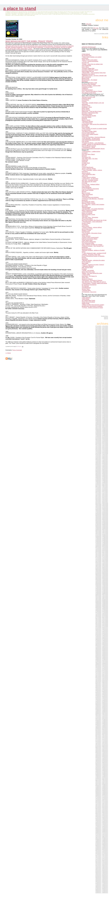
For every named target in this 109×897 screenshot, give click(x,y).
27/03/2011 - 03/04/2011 (101, 696)
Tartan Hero (85, 277)
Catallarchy (85, 88)
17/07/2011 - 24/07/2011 (101, 717)
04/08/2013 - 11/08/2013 (101, 839)
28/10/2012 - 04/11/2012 (101, 801)
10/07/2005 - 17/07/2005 (101, 366)
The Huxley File (86, 157)
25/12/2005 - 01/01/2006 (101, 391)
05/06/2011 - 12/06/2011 (101, 709)
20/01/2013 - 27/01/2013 (101, 816)
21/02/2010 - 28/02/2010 (101, 638)
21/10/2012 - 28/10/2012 (101, 799)
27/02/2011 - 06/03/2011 (101, 691)
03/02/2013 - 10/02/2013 (101, 818)
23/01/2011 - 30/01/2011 (101, 686)
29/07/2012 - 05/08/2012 (101, 784)
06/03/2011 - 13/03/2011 (101, 692)
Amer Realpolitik (86, 65)
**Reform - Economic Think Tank (91, 254)
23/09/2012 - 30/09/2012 (101, 794)
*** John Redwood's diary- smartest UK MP (94, 253)
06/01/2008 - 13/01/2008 (101, 504)
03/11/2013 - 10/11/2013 (101, 855)
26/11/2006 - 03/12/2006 (101, 448)
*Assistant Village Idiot (88, 68)
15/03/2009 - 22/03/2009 (101, 575)
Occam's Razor (86, 223)
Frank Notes (85, 135)
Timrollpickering (86, 287)
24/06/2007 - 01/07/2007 (101, 484)
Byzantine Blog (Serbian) (89, 84)
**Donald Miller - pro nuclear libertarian (93, 208)
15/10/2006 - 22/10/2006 (101, 440)
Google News (104, 316)
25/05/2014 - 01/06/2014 (101, 887)
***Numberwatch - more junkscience (92, 221)
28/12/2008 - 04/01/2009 (101, 561)
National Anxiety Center (88, 214)
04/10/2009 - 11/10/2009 (101, 612)
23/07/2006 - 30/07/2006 (101, 426)
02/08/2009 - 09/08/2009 (101, 601)
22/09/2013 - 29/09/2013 (101, 848)
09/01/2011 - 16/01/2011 (101, 683)
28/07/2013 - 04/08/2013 (101, 838)
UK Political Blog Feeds (88, 300)
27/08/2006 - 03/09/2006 (101, 431)
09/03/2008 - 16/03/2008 (101, 515)
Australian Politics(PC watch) (90, 70)
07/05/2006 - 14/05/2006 (101, 415)
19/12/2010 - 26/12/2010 (101, 680)
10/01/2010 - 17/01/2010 (101, 630)
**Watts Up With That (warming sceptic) (93, 304)
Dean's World (85, 108)
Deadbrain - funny (87, 107)
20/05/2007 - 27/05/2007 (101, 477)
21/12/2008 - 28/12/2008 (101, 560)
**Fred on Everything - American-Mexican (93, 137)
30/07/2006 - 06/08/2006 (101, 428)
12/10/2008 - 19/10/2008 (101, 548)
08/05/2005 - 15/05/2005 (101, 359)
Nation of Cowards (87, 213)
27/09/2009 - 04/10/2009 (101, 611)
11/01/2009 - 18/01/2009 (101, 564)
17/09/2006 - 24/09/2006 (101, 435)
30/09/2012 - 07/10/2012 (101, 795)
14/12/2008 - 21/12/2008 (101, 559)
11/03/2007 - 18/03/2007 (101, 466)
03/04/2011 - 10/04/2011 (101, 697)
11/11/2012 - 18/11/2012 (101, 803)
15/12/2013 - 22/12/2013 (101, 863)
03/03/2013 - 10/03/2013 (101, 824)
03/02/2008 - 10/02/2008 (101, 509)
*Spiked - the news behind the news (92, 273)
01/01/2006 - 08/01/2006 (101, 392)
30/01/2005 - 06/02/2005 (101, 341)
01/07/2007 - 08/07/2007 (101, 485)
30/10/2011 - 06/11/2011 (101, 734)
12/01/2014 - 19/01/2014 (101, 867)
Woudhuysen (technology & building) (92, 306)
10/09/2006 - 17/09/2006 (101, 434)
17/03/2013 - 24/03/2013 (101, 826)
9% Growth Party (86, 55)
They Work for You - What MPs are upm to (94, 282)
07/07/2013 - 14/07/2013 (101, 834)
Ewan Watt (85, 125)
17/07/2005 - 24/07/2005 (101, 368)
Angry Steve (85, 67)
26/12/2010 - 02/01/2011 (101, 681)
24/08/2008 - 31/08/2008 (101, 540)
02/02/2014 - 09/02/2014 (101, 871)
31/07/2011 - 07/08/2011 (101, 719)
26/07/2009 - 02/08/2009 (101, 599)
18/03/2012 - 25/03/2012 (101, 760)
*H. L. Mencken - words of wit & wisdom (93, 204)
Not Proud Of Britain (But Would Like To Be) (94, 220)
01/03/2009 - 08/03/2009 (101, 573)
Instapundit (85, 160)
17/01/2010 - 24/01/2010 (101, 631)
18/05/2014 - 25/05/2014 (101, 886)
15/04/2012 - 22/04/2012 (101, 765)
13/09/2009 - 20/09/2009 (101, 608)
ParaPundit (85, 234)
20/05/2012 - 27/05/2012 (101, 771)
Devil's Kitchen (86, 110)
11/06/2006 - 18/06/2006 (101, 421)
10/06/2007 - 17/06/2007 (101, 481)
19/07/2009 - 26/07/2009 (101, 598)
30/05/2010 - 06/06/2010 (101, 655)
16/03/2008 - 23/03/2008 (101, 517)
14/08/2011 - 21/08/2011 (101, 722)
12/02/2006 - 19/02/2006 (101, 400)
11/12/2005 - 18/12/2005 (101, 388)
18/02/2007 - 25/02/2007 (101, 462)
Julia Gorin (85, 176)
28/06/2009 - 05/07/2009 (101, 594)
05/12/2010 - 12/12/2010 (101, 677)
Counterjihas (85, 100)
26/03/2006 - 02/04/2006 (101, 407)
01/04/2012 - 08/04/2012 (101, 762)
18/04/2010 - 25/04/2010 (101, 648)
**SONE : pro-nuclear (88, 270)
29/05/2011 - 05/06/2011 (101, 708)
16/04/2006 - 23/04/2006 (101, 411)
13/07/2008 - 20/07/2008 (101, 532)
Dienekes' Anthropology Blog (90, 112)
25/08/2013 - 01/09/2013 (101, 843)
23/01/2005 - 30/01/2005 (101, 340)
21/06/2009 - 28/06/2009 (101, 593)
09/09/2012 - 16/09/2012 (101, 792)
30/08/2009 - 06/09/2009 (101, 606)
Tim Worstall (85, 286)
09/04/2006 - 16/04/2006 (101, 410)
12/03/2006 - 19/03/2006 (101, 405)
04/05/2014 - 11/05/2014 (101, 883)
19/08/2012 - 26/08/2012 (101, 788)
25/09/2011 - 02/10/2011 (101, 728)
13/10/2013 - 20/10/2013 (101, 852)
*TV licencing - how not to (89, 292)
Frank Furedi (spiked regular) (90, 134)
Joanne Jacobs (86, 173)
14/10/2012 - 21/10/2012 (101, 798)
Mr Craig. (96, 28)
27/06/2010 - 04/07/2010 (101, 661)
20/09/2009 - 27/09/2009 (101, 610)
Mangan (84, 191)
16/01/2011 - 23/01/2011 (101, 685)
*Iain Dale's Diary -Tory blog (89, 158)
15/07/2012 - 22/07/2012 (101, 781)
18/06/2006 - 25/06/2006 (101, 422)
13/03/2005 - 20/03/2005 (101, 349)
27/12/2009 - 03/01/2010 (101, 627)
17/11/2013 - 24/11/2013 (101, 858)
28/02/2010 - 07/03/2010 (101, 639)
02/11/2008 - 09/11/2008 (101, 552)
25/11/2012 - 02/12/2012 (101, 806)
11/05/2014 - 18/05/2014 (101, 885)
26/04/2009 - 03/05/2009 (101, 583)
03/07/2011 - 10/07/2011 (101, 714)
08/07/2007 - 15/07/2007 (101, 486)
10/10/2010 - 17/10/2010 (101, 667)
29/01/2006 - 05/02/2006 (101, 397)
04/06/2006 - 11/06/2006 (101, 420)
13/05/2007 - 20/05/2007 (101, 476)
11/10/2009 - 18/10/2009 (101, 613)
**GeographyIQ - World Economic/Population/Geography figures (93, 148)
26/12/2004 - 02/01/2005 (101, 335)
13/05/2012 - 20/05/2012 (101, 770)
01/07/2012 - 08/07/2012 (101, 779)
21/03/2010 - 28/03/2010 (101, 643)
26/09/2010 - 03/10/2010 (101, 664)
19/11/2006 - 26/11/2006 (101, 447)
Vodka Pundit (85, 303)
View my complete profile (101, 33)
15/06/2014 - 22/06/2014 (101, 891)
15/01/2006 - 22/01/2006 (101, 394)
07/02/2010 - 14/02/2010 (101, 635)
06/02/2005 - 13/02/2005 (101, 342)
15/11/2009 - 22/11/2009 (101, 620)
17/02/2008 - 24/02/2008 (101, 512)
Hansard (84, 155)
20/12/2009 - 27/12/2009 (101, 626)
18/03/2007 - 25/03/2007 (101, 467)
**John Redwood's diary (88, 174)
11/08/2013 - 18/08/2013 (101, 840)
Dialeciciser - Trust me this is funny (91, 111)
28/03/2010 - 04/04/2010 (101, 644)
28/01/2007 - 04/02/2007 (101, 458)
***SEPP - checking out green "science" (93, 264)
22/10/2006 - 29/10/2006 (101, 442)
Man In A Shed (86, 193)
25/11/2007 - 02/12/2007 (101, 496)
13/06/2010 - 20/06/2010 (101, 658)
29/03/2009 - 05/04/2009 (101, 578)
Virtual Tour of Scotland (88, 302)
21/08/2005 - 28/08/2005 (101, 374)
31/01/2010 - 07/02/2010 (101, 634)
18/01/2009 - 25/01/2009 (101, 565)
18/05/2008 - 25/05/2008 (101, 522)
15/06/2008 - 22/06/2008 (101, 527)
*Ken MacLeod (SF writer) (89, 181)
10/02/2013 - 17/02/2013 (101, 820)
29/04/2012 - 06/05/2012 (101, 767)
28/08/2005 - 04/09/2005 (101, 375)
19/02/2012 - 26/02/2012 (101, 755)
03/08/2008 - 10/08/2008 (101, 536)
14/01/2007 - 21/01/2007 (101, 456)
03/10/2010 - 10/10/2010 (101, 666)
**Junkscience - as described (90, 178)
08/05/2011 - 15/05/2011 (101, 704)
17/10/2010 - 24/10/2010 (101, 668)
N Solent (84, 269)
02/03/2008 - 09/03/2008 (101, 514)
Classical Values (86, 98)
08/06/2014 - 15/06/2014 (101, 890)
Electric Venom (86, 120)
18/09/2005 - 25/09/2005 (101, 378)
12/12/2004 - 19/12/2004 (101, 332)
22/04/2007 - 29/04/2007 (101, 472)
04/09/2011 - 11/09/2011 (101, 724)
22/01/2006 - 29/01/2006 (101, 396)
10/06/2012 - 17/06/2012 (101, 775)
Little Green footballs (87, 190)
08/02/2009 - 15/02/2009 (101, 569)
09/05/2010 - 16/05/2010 (101, 652)
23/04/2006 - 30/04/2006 (101, 412)
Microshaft (85, 206)
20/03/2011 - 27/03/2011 (101, 695)
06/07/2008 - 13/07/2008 (101, 531)
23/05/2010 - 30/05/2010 (101, 654)
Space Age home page (88, 271)
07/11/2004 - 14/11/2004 (101, 326)
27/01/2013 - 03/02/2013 (101, 817)
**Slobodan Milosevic (88, 266)
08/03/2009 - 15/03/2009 (101, 574)
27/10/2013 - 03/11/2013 (101, 854)
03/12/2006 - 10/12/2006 (101, 449)
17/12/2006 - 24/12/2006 (101, 452)
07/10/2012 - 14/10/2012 (101, 797)
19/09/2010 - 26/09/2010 (101, 663)
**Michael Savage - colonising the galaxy (93, 260)
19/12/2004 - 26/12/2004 (101, 333)
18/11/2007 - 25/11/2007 (101, 495)
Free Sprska (85, 141)
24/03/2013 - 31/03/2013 (101, 827)
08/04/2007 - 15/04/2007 (101, 471)
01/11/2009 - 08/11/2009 (101, 617)
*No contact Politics (87, 218)
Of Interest (85, 224)
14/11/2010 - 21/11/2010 (101, 673)
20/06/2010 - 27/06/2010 (101, 659)
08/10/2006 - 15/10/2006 (101, 439)
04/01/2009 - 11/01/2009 (101, 562)
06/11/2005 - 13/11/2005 (101, 382)
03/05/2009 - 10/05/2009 (101, 584)
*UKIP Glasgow (86, 297)
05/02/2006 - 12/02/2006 (101, 398)
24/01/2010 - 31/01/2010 (101, 633)
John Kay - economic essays (90, 180)
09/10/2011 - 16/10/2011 (101, 731)
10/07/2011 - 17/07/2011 (101, 715)
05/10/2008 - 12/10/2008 (101, 547)
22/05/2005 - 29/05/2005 (101, 361)
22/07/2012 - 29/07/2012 (101, 783)
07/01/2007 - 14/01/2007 (101, 454)
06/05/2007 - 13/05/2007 (101, 475)
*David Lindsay (86, 105)
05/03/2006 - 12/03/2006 (101, 403)
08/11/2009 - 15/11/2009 (101, 619)
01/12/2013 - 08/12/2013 (101, 860)
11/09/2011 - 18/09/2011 (101, 725)
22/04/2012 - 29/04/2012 (101, 766)
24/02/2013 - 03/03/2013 (101, 822)
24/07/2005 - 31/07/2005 (101, 369)
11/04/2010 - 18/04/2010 (101, 647)
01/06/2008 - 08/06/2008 (101, 524)
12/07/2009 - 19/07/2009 (101, 597)
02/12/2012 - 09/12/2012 (101, 807)
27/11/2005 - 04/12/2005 (101, 386)
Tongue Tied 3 (86, 289)
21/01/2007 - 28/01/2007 (101, 457)
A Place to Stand (19, 8)
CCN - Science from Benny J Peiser (92, 91)
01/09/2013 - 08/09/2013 (101, 844)
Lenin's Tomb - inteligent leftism (90, 184)
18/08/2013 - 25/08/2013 (101, 841)
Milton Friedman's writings (89, 210)
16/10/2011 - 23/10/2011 (101, 732)
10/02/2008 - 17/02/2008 (101, 510)
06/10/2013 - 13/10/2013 (101, 850)
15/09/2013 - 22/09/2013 (101, 846)
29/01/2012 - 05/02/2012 (101, 751)
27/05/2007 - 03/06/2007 (101, 478)
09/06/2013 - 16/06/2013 (101, 829)
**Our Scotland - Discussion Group (91, 233)
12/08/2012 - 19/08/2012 (101, 787)
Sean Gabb (85, 263)
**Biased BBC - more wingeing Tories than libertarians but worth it (94, 73)
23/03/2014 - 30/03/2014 (101, 880)
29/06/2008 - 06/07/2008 (101, 529)
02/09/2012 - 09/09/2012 (101, 790)
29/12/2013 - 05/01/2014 (101, 866)
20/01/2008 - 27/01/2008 (101, 506)
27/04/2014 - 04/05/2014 (101, 882)
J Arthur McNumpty (87, 211)
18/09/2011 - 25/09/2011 (101, 727)
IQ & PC (84, 165)
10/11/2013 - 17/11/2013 (101, 857)
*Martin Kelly (85, 196)
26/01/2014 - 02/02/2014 (101, 869)
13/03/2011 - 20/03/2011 (101, 694)
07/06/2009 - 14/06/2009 (101, 591)
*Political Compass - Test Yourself (91, 246)
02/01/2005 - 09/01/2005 (101, 336)
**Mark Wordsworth (87, 194)
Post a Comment (17, 350)
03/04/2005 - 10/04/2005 (101, 352)
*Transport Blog (86, 290)
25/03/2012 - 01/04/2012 (101, 761)
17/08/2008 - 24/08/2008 (101, 538)
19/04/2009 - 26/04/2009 (101, 582)
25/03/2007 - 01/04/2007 (101, 468)
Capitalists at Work (87, 87)
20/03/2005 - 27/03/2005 (101, 350)
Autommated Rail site (88, 71)
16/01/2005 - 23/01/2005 (101, 338)
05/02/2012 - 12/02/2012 (101, 752)
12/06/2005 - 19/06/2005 (101, 365)
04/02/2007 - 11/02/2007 (101, 459)
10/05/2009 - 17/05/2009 (101, 585)
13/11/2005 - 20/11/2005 (101, 383)
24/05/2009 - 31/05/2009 (101, 588)
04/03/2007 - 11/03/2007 (101, 464)
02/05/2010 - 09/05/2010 (101, 650)
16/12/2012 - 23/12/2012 (101, 809)
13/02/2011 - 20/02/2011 (101, 689)
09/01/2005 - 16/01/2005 (101, 337)
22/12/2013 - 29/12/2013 (101, 864)
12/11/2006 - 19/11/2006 (101, 445)
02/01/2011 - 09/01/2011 (101, 682)
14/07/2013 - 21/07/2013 (101, 835)
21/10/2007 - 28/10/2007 (101, 490)
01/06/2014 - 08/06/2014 (101, 888)
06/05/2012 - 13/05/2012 (101, 769)
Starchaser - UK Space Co (89, 276)
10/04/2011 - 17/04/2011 (101, 699)
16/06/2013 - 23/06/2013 (101, 830)
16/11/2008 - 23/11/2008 (101, 554)
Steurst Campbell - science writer (91, 85)
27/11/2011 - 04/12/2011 (101, 739)
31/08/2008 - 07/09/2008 (101, 541)
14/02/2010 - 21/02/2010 (101, 636)
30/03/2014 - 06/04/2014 (101, 881)
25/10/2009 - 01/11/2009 (101, 616)
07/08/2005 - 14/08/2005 (101, 372)
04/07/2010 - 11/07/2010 (101, 662)
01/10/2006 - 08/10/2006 (101, 438)
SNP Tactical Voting (87, 267)
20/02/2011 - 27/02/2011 (101, 690)
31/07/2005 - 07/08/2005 (101, 370)
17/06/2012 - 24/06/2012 (101, 776)
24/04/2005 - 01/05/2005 (101, 356)
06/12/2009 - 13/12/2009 (101, 624)
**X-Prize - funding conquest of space (92, 307)
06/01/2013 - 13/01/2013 (101, 813)
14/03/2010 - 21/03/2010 (101, 641)
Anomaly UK (85, 62)
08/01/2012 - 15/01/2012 (101, 747)
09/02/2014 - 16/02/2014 (101, 872)
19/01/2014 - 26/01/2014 (101, 868)
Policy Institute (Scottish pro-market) (92, 244)
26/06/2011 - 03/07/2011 (101, 713)
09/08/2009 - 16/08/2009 (101, 602)
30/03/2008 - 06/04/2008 (101, 519)
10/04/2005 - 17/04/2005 (101, 354)
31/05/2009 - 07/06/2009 (101, 589)
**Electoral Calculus (87, 121)
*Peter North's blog (87, 240)
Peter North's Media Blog (89, 241)
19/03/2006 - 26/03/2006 (101, 406)
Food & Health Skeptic (88, 133)
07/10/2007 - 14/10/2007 (101, 487)
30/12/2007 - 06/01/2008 (101, 503)
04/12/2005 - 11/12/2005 (101, 387)
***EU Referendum (87, 123)
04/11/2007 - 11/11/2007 (101, 492)
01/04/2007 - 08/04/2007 (101, 470)
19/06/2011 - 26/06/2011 (101, 711)
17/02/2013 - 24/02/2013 (101, 821)
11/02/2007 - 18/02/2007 (101, 461)
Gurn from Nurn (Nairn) (88, 154)
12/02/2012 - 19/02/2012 (101, 753)
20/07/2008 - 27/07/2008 (101, 533)
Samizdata (85, 259)
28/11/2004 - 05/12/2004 (101, 329)
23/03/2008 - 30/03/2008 (101, 518)
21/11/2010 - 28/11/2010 (101, 675)
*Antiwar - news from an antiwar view (92, 64)
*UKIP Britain (85, 299)
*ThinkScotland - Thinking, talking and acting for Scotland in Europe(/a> (94, 284)
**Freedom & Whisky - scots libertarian (93, 143)
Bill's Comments (86, 77)
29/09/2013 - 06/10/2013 (101, 849)
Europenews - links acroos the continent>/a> (94, 124)
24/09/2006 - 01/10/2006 (101, 436)
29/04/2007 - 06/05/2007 (101, 473)
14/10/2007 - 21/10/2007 (101, 489)
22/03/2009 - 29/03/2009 (101, 576)
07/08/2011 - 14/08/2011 (101, 720)
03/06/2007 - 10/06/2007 (101, 480)
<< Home (8, 353)
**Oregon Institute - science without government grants (92, 228)
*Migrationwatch (86, 207)
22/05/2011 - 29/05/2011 (101, 706)
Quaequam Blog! (86, 249)
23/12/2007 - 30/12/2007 (101, 501)
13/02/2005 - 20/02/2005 (101, 343)
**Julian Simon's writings (89, 177)
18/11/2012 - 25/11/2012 (101, 804)
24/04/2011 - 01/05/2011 (101, 701)
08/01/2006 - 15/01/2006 (101, 393)
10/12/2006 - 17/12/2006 (101, 450)
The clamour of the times (89, 92)
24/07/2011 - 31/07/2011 (101, 718)
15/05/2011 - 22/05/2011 (101, 705)
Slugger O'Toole (86, 230)
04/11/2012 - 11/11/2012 (101, 802)
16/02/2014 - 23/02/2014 (101, 873)
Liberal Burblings (86, 187)
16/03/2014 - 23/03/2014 (101, 878)
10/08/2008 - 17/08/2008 (101, 537)
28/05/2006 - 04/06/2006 (101, 419)
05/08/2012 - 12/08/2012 (101, 785)
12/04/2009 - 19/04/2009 (101, 580)
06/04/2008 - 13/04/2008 (101, 520)
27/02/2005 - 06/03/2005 (101, 346)
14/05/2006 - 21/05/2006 (101, 416)
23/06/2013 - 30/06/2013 (101, 831)
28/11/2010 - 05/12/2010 (101, 676)
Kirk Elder (84, 183)
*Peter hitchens (86, 236)
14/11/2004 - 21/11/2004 (101, 327)
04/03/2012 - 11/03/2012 (101, 757)
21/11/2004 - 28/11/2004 (101, 328)
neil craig (88, 24)
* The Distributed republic (89, 115)
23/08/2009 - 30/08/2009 (101, 605)
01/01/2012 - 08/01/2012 (101, 746)
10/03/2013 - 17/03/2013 (101, 825)
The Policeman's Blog (88, 243)
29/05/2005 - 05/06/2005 (101, 363)
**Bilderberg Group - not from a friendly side (94, 75)
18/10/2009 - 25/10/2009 (101, 615)
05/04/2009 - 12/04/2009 (101, 579)
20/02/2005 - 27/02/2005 (101, 345)
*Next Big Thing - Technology (90, 217)
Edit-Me (106, 317)
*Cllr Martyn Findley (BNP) (89, 131)
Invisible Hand (86, 163)
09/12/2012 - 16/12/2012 (101, 808)
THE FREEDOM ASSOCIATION (91, 140)
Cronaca (84, 101)
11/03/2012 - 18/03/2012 (101, 759)
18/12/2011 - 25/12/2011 (101, 743)
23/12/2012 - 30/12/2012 (101, 811)
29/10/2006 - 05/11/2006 (101, 443)
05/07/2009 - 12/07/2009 (101, 596)
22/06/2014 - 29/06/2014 (101, 892)
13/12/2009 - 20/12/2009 (101, 625)
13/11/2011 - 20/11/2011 (101, 737)
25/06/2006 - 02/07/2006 (101, 424)
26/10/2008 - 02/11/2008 (101, 551)
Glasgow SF (85, 150)
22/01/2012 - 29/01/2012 (101, 750)
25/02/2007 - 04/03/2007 (101, 463)
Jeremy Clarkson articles (89, 168)
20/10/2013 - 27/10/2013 (101, 853)
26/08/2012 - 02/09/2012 (101, 789)
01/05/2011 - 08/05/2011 (101, 703)
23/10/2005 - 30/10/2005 (101, 379)
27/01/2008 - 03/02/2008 (101, 508)
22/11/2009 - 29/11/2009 (101, 621)
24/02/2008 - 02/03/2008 (101, 513)
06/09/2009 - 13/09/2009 (101, 607)
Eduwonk (84, 118)
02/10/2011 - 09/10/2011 (101, 729)
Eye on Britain (86, 127)
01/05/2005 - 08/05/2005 (101, 357)
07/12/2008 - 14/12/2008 (101, 557)
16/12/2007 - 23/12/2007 (101, 500)
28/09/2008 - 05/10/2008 (101, 546)
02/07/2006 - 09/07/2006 (101, 425)
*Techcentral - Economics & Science (92, 280)
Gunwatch (84, 153)
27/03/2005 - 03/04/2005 (101, 351)
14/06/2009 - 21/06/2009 (101, 592)
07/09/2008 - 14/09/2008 (101, 542)
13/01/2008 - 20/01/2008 (101, 505)
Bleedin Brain (85, 78)
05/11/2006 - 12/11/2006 (101, 444)
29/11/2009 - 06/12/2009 (101, 622)
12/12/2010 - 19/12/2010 (101, 678)
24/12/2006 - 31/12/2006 (101, 453)
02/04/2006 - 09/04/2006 (101, 408)
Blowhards (85, 81)
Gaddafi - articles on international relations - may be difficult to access (94, 145)
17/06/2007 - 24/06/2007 (101, 482)
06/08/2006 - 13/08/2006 (101, 429)
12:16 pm (19, 346)
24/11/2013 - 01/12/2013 (101, 859)
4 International (86, 54)
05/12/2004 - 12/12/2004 (101, 331)
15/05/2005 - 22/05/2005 (101, 360)
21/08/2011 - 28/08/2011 (101, 723)
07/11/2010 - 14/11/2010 (101, 672)
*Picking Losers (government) (90, 237)
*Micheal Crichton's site (88, 97)
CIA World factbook (87, 90)
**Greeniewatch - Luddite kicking (91, 151)
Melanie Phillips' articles (88, 203)
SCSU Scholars (86, 261)
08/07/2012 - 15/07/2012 (101, 780)
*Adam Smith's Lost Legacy (89, 59)
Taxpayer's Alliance (87, 279)
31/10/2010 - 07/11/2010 (101, 671)
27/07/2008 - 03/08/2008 (101, 534)
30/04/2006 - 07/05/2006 (101, 414)
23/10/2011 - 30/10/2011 (101, 733)
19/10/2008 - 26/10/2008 (101, 550)
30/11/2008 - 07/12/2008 (101, 556)
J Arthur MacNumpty (87, 167)
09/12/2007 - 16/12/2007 (101, 499)
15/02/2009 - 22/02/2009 (101, 570)
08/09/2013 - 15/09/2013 (101, 845)
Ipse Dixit (84, 164)
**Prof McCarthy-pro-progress (90, 197)
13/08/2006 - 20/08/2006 (101, 430)
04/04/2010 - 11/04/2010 (101, 645)
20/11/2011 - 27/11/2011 (101, 738)
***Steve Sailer (86, 274)
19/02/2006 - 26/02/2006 (101, 401)
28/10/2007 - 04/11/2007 (101, 491)
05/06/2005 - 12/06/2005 (101, 364)
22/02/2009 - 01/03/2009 (101, 571)
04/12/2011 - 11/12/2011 (101, 741)
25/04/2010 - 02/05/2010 (101, 649)
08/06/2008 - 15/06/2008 (101, 526)
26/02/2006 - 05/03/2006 (101, 402)
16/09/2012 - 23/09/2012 (101, 793)
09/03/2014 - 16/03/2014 (101, 877)
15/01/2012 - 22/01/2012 (101, 748)
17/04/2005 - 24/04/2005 (101, 355)
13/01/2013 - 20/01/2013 (101, 815)
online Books (85, 226)
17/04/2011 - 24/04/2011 (101, 700)
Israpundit (84, 161)
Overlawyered (86, 231)
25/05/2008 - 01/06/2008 (101, 523)
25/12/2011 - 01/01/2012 (101, 745)
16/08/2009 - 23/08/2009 (101, 603)
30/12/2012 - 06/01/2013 (101, 812)
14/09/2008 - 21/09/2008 (101, 543)
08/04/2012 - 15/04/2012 (101, 764)
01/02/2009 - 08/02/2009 (101, 568)
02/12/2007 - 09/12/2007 (101, 498)
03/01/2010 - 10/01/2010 (101, 629)
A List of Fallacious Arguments (90, 188)
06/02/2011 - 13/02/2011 (101, 687)
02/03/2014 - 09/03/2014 (101, 876)
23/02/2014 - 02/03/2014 (101, 874)
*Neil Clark (85, 216)
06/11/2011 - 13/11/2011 (101, 736)
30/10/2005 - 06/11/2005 (101, 380)
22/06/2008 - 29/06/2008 (101, 528)
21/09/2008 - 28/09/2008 (101, 545)
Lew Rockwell (86, 186)
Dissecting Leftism (87, 114)
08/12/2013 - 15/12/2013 (101, 862)
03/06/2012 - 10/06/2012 (101, 774)
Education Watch (86, 117)
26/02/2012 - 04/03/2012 (101, 756)
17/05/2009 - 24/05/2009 (101, 587)
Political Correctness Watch (89, 239)
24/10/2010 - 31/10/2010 (101, 669)
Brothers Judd (93, 82)
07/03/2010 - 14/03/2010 (101, 640)
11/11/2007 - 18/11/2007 (101, 494)
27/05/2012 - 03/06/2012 (101, 773)
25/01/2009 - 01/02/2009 (101, 566)
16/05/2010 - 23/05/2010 (101, 653)
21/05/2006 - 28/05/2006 (101, 417)
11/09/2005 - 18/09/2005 (101, 377)
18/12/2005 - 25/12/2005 (101, 389)
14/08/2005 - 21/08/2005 (101, 373)
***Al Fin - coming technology (90, 61)
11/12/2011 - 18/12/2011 (101, 742)
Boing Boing (85, 82)
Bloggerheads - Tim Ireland (89, 80)
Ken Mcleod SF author (88, 201)
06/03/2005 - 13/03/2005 (101, 347)
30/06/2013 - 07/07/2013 (101, 832)
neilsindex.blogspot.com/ (89, 47)
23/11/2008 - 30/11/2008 (101, 555)
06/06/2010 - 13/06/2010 (101, 657)
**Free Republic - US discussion (91, 138)
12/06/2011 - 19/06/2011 (101, 710)
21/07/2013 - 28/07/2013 (101, 836)
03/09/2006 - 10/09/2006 (101, 433)
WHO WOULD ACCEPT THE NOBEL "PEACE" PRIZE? (29, 41)
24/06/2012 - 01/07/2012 (101, 778)
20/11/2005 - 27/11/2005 (101, 384)
